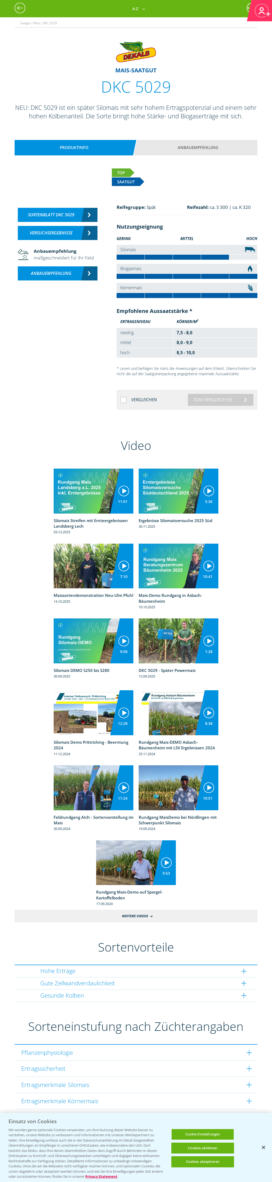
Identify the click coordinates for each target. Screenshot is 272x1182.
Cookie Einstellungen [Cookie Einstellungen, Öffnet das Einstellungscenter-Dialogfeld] (202, 1134)
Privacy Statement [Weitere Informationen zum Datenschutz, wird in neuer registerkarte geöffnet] (101, 1176)
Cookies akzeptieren (202, 1161)
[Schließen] (263, 1147)
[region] (136, 1147)
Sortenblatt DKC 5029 (51, 215)
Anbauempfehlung (198, 147)
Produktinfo (74, 147)
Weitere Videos (135, 916)
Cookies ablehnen (202, 1148)
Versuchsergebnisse (51, 233)
